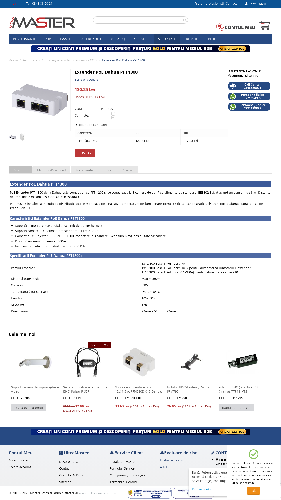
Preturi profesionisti (210, 3)
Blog (212, 39)
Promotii (191, 39)
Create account (20, 467)
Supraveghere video (56, 60)
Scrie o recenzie (86, 79)
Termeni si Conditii (124, 482)
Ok (254, 491)
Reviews (128, 170)
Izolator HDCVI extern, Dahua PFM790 (188, 389)
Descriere (20, 170)
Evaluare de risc (172, 460)
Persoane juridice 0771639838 (247, 106)
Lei (14, 4)
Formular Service (122, 468)
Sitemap (65, 482)
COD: (78, 109)
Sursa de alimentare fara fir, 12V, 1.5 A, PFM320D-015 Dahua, (138, 389)
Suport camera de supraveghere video (35, 389)
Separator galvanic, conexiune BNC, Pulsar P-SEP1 (85, 389)
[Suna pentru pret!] (28, 407)
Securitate (167, 39)
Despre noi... (68, 461)
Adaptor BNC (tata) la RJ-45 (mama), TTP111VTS (238, 389)
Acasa (13, 60)
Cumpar (85, 153)
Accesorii (141, 39)
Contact (231, 3)
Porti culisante (58, 39)
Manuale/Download (51, 170)
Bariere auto (90, 39)
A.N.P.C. (165, 467)
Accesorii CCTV (86, 60)
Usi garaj (117, 39)
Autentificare (18, 460)
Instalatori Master (123, 461)
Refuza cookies (203, 489)
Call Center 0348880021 (245, 86)
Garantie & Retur (71, 475)
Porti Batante (24, 39)
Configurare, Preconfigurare (130, 475)
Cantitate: (82, 115)
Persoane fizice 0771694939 (246, 96)
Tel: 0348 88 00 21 (39, 3)
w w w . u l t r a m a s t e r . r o (97, 493)
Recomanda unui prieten (94, 170)
